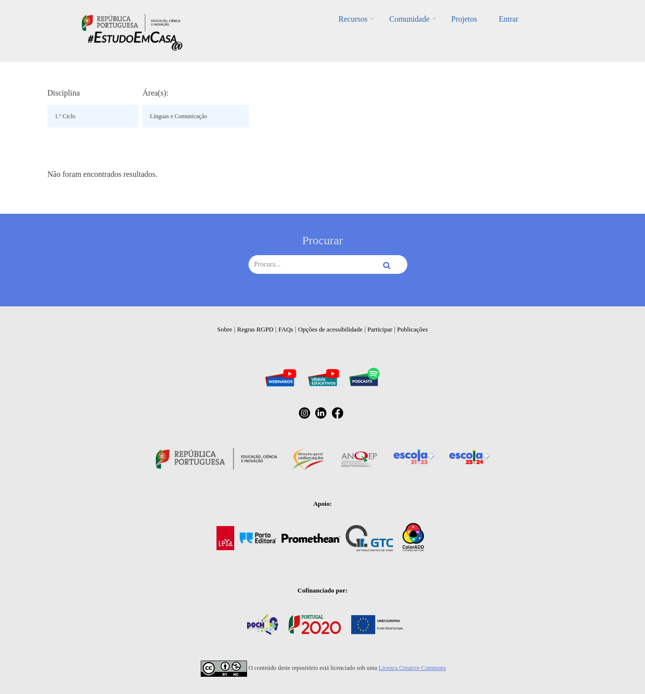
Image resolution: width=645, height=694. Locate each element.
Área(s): (155, 93)
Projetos (464, 19)
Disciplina (63, 93)
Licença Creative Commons (412, 667)
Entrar (508, 19)
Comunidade (409, 19)
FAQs (286, 329)
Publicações (412, 329)
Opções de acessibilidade (330, 329)
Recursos (353, 19)
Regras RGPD (255, 329)
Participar (380, 329)
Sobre (224, 329)
